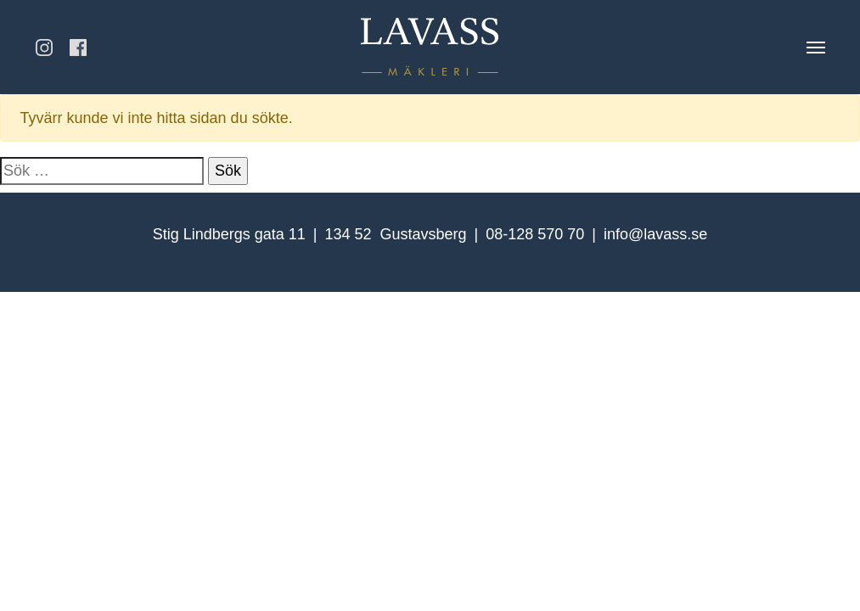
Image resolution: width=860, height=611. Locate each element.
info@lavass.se (655, 234)
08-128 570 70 (535, 234)
